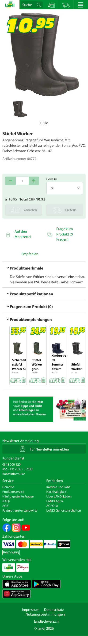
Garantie (8, 487)
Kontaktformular (13, 474)
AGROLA (52, 506)
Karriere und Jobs (58, 487)
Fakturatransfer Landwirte (20, 510)
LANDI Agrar (54, 501)
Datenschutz (54, 609)
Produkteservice (13, 492)
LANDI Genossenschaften (63, 510)
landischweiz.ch (46, 621)
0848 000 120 (11, 464)
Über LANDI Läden (59, 496)
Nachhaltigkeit (56, 492)
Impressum (30, 609)
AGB (5, 506)
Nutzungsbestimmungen (45, 614)
